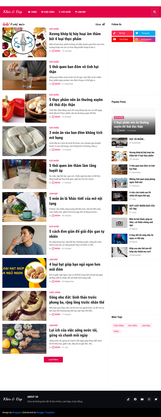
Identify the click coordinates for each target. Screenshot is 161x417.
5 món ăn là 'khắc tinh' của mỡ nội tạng (75, 201)
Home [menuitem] (32, 12)
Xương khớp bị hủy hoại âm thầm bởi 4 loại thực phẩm (75, 36)
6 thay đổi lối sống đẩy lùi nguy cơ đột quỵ (141, 237)
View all (99, 24)
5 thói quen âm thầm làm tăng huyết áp (72, 168)
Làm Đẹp (146, 325)
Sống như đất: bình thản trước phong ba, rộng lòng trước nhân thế (76, 300)
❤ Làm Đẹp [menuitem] (80, 12)
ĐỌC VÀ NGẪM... (137, 139)
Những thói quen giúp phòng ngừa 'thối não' (142, 181)
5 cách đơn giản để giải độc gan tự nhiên (76, 234)
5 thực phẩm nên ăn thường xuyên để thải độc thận (76, 102)
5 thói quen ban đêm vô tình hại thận (74, 69)
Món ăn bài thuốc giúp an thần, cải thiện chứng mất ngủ (141, 222)
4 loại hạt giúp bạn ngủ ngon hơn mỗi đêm (74, 267)
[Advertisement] (133, 72)
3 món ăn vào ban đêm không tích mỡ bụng (75, 135)
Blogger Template (46, 412)
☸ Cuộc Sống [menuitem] (47, 12)
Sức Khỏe (132, 325)
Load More (53, 359)
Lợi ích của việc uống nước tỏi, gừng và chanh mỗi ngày (73, 333)
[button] (154, 12)
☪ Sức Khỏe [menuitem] (65, 12)
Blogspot (16, 412)
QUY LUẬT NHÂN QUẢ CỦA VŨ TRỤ (142, 207)
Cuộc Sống (118, 325)
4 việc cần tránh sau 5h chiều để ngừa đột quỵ (140, 194)
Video (116, 331)
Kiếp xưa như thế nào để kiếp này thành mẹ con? (140, 250)
